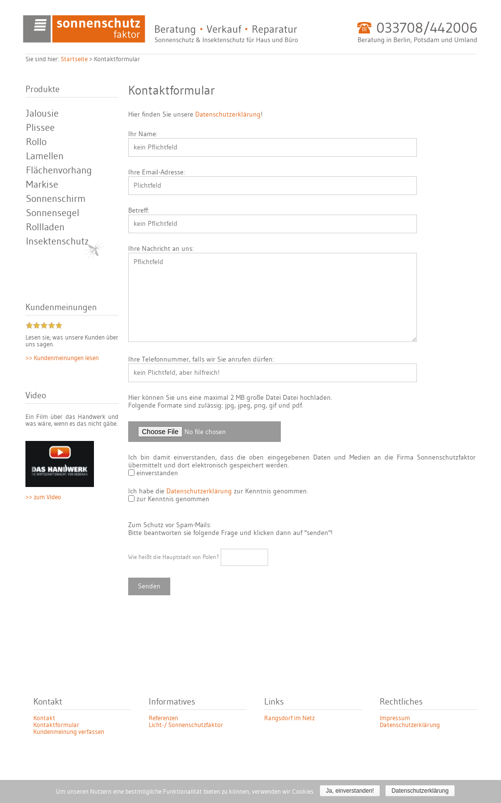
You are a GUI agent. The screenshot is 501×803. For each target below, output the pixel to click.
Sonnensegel (52, 213)
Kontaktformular (56, 725)
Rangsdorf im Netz (289, 718)
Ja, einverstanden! (350, 790)
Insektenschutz (57, 241)
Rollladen (45, 227)
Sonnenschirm (56, 199)
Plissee (40, 127)
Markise (42, 184)
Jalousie (42, 113)
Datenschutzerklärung (228, 115)
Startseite (74, 59)
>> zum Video (43, 497)
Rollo (36, 142)
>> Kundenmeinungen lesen (62, 358)
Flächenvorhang (59, 170)
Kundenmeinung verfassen (68, 732)
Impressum (395, 718)
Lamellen (45, 156)
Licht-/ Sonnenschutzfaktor (186, 725)
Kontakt (44, 718)
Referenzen (163, 718)
